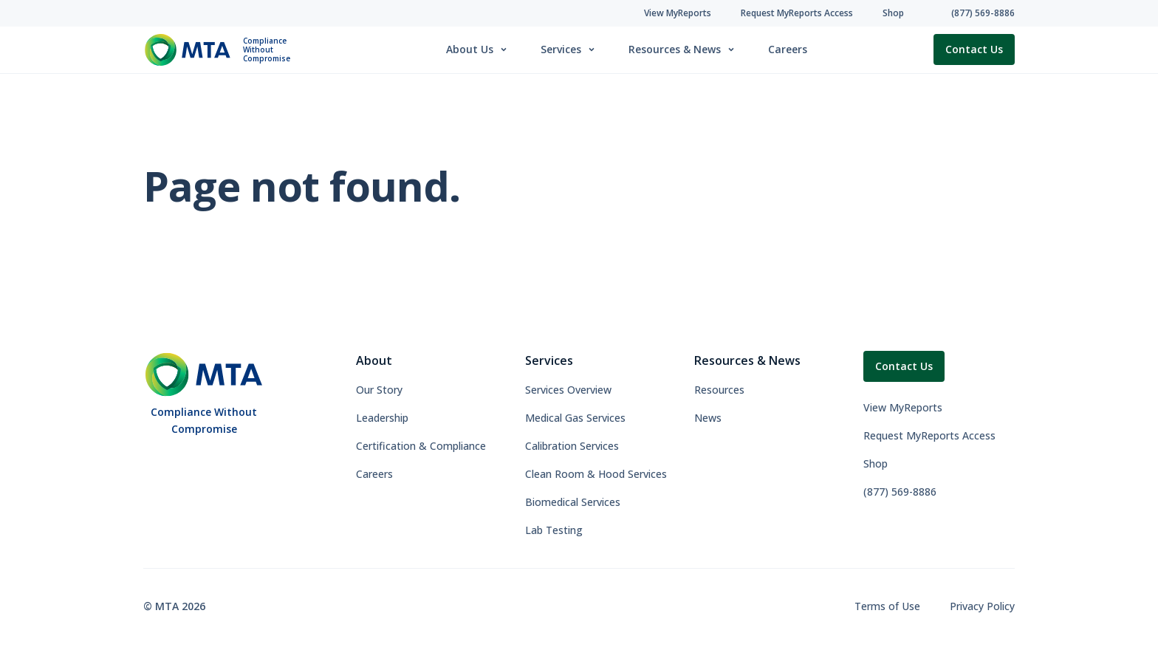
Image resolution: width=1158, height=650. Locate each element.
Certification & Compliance (421, 446)
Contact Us (974, 49)
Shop (875, 463)
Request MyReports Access (929, 435)
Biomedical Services (572, 502)
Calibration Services (572, 446)
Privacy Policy (982, 606)
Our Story (379, 390)
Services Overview (568, 390)
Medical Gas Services (575, 418)
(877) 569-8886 (899, 492)
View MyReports (902, 407)
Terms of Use (887, 606)
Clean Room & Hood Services (596, 474)
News (708, 418)
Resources (719, 390)
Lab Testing (554, 530)
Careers (787, 49)
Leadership (382, 418)
